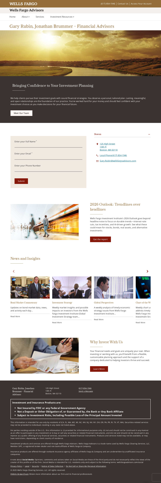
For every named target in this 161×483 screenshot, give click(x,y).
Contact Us (123, 3)
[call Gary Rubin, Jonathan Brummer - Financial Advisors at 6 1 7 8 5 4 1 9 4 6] (113, 155)
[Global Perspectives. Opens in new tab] (113, 298)
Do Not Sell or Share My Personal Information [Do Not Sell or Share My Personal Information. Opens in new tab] (86, 466)
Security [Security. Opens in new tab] (35, 466)
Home (12, 16)
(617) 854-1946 (108, 3)
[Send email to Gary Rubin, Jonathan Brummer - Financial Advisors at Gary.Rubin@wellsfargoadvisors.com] (118, 160)
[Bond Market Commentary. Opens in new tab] (30, 297)
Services (40, 16)
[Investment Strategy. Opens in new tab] (71, 300)
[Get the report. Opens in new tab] (100, 239)
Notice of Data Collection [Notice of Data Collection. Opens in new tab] (52, 466)
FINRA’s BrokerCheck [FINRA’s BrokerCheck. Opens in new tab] (19, 474)
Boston (97, 134)
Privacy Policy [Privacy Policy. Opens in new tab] (16, 466)
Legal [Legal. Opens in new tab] (27, 466)
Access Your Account (141, 3)
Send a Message (86, 391)
